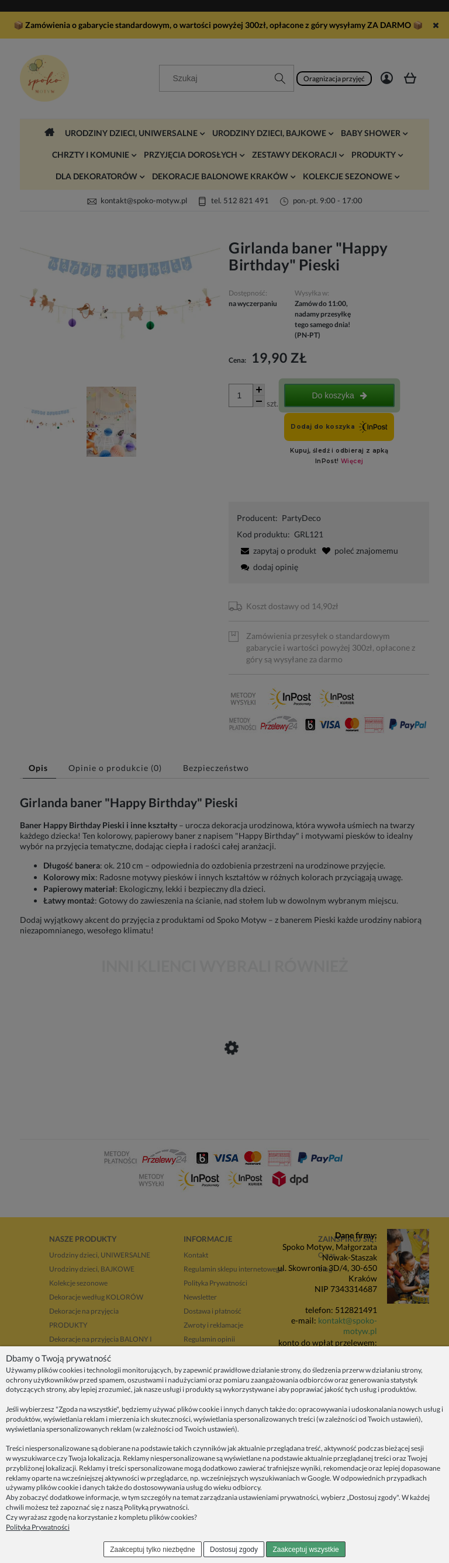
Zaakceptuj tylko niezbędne (152, 1549)
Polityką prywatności (156, 1507)
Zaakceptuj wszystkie (305, 1549)
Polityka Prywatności (38, 1527)
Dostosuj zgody (234, 1549)
